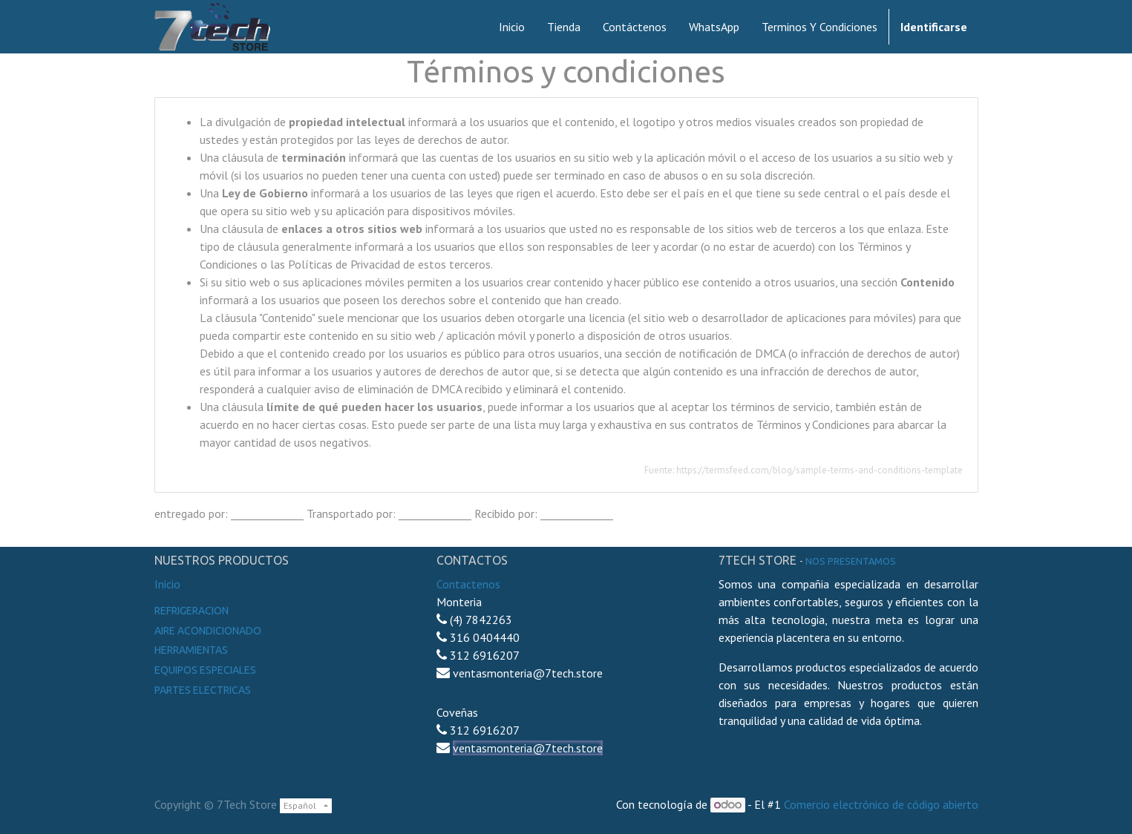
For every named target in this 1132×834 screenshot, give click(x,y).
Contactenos (468, 584)
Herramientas (191, 650)
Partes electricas (202, 690)
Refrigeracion (191, 611)
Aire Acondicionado (207, 631)
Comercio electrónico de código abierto (881, 804)
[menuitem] (512, 27)
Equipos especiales (205, 670)
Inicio (167, 584)
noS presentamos (850, 561)
